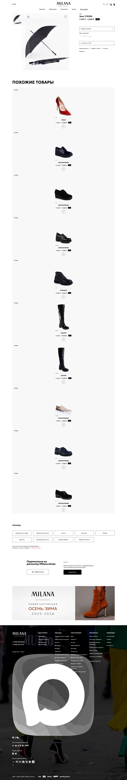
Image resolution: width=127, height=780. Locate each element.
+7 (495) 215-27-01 (18, 644)
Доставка (84, 533)
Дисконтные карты (77, 657)
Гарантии (22, 539)
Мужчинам (64, 9)
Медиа (109, 639)
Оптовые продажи (95, 639)
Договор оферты (63, 539)
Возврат (105, 533)
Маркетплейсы (43, 639)
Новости (73, 639)
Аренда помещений (95, 653)
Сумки (74, 9)
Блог (72, 636)
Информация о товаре (22, 533)
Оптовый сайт (94, 661)
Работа (109, 642)
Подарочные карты (77, 660)
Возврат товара (76, 663)
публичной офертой (88, 565)
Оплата (63, 533)
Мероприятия (75, 645)
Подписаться (72, 572)
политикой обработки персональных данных (74, 567)
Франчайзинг (93, 636)
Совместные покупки (96, 647)
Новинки (42, 9)
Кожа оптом (93, 650)
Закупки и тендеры (95, 656)
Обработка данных (84, 539)
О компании (111, 636)
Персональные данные (78, 671)
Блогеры (73, 648)
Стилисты (74, 651)
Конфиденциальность (42, 539)
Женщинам (53, 9)
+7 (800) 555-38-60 (35, 548)
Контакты (110, 645)
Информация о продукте (79, 654)
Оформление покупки (42, 533)
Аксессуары (84, 9)
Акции (73, 642)
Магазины (42, 636)
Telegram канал (38, 572)
